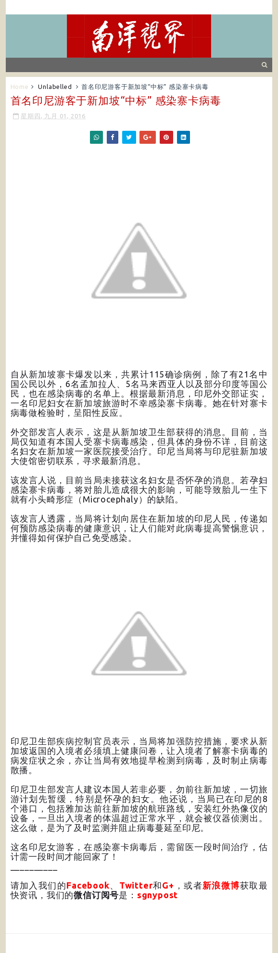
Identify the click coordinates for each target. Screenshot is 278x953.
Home (20, 86)
